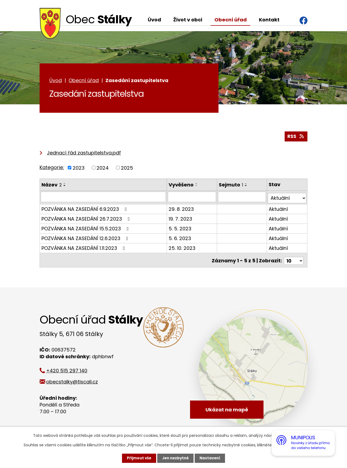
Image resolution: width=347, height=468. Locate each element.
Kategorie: (52, 168)
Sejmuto (231, 186)
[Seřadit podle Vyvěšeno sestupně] (197, 187)
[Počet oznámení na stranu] (293, 259)
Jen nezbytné (175, 458)
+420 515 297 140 (70, 369)
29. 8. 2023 (181, 209)
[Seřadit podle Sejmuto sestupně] (246, 187)
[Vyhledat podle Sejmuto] (242, 198)
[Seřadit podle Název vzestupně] (65, 185)
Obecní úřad (230, 19)
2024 (103, 169)
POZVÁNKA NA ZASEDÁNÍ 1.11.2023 (84, 248)
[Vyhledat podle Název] (103, 198)
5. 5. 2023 (180, 228)
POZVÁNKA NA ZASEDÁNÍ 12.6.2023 (85, 238)
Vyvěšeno (181, 186)
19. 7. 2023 (180, 218)
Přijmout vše (137, 458)
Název (51, 186)
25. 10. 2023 (182, 248)
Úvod (154, 19)
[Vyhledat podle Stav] (287, 198)
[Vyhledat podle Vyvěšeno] (192, 198)
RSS (296, 137)
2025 (127, 169)
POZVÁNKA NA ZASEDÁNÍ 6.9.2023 (85, 209)
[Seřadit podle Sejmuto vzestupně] (246, 185)
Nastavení (211, 458)
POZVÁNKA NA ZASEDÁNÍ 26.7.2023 (86, 218)
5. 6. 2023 (180, 238)
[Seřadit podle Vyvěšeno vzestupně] (197, 185)
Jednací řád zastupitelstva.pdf (84, 153)
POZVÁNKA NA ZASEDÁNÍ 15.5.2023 (86, 228)
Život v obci (187, 19)
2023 (79, 169)
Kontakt (269, 19)
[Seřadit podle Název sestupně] (65, 187)
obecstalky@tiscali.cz (75, 380)
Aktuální (278, 209)
